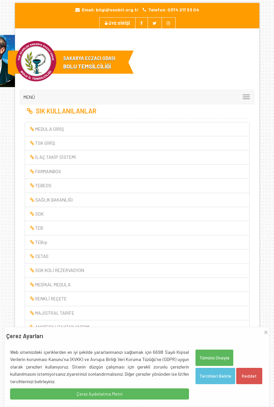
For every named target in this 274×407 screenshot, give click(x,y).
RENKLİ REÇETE (48, 298)
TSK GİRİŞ (42, 143)
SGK (37, 214)
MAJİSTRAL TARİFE (52, 313)
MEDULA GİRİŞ (47, 129)
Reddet (249, 376)
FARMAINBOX (45, 171)
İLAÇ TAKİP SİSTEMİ (53, 157)
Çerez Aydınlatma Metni (100, 394)
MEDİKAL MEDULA (50, 284)
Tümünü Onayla (214, 357)
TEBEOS (40, 185)
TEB (36, 228)
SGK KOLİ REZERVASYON (57, 270)
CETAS (39, 256)
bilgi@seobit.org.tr (117, 9)
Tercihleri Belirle (215, 376)
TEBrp (38, 242)
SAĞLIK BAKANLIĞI (51, 200)
